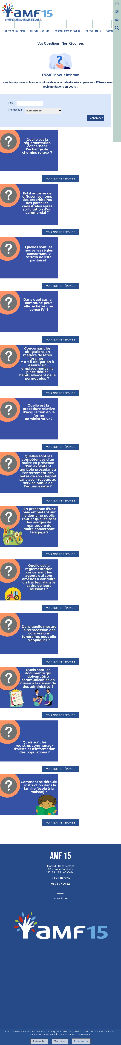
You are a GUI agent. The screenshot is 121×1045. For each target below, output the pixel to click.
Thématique (15, 109)
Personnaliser (81, 1041)
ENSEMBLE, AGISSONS (39, 31)
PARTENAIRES (111, 31)
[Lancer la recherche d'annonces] (95, 118)
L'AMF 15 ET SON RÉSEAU (14, 31)
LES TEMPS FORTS (93, 31)
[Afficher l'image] (29, 150)
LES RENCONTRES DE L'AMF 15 (67, 31)
